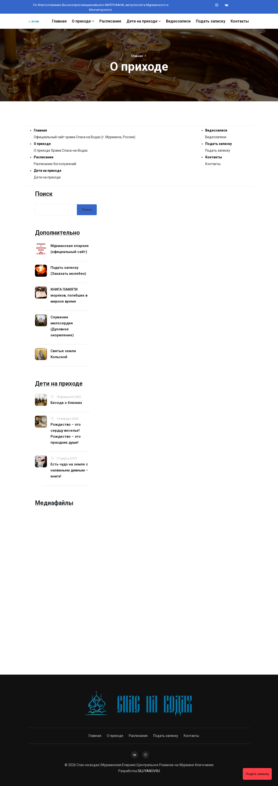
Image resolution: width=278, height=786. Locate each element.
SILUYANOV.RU (149, 771)
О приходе (83, 21)
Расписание (110, 21)
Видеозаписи (178, 21)
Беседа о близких (66, 403)
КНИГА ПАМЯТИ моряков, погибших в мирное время (69, 295)
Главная (59, 21)
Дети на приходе (143, 21)
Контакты (240, 21)
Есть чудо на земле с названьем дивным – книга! (69, 470)
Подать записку (210, 21)
